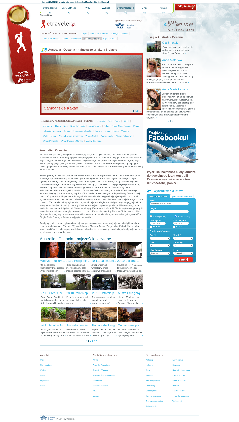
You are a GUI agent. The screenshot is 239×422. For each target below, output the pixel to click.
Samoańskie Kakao (61, 108)
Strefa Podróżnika (125, 8)
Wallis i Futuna (49, 136)
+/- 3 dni (156, 226)
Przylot (153, 209)
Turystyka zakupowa (180, 396)
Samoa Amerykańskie (82, 131)
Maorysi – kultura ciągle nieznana (62, 261)
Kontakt (163, 8)
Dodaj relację (184, 6)
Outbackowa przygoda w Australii (140, 325)
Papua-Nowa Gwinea (121, 126)
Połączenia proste (158, 196)
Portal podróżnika (20, 44)
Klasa (175, 250)
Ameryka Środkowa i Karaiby (55, 39)
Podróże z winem (179, 380)
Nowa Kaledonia (77, 126)
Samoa (67, 131)
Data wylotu (155, 220)
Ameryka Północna (119, 34)
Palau (106, 126)
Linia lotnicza (156, 250)
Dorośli (153, 235)
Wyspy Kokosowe (124, 136)
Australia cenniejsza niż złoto (85, 325)
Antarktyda (76, 39)
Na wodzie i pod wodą (181, 370)
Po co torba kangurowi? (107, 325)
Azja (105, 39)
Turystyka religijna (153, 396)
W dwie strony (183, 216)
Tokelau (98, 131)
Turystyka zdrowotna (154, 401)
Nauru (58, 126)
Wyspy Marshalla (50, 141)
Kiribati (126, 121)
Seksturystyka (151, 391)
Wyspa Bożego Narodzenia (71, 136)
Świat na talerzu (178, 391)
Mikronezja (47, 126)
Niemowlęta (178, 242)
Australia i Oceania (91, 39)
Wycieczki (107, 8)
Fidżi (110, 121)
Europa (113, 39)
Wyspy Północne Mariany (72, 141)
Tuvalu (116, 131)
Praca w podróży (153, 380)
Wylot (152, 201)
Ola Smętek (170, 42)
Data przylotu (179, 220)
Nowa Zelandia (94, 126)
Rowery (175, 386)
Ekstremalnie (177, 360)
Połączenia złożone (182, 196)
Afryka (84, 34)
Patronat (149, 375)
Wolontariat (177, 401)
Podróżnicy (150, 386)
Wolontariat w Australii (55, 325)
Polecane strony (179, 375)
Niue (66, 126)
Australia (101, 121)
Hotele (42, 375)
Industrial (150, 365)
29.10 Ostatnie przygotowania (112, 293)
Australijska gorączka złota (135, 293)
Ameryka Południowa (99, 34)
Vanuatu (125, 131)
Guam (117, 121)
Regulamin (44, 380)
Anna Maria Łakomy (175, 89)
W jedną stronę (159, 216)
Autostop (149, 360)
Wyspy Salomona (93, 141)
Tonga (107, 131)
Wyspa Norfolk (91, 136)
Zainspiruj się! (151, 406)
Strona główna (50, 8)
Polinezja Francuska (52, 131)
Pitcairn (136, 126)
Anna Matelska (172, 60)
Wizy (87, 8)
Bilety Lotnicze (69, 8)
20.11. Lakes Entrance (106, 261)
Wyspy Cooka (107, 136)
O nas (145, 8)
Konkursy (176, 365)
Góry (148, 370)
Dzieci (152, 242)
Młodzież (177, 235)
